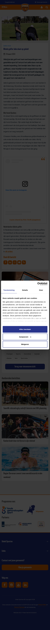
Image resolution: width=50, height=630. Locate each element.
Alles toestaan (25, 329)
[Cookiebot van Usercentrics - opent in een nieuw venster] (37, 283)
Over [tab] (41, 290)
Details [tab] (25, 290)
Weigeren (25, 344)
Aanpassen (25, 337)
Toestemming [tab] (9, 290)
